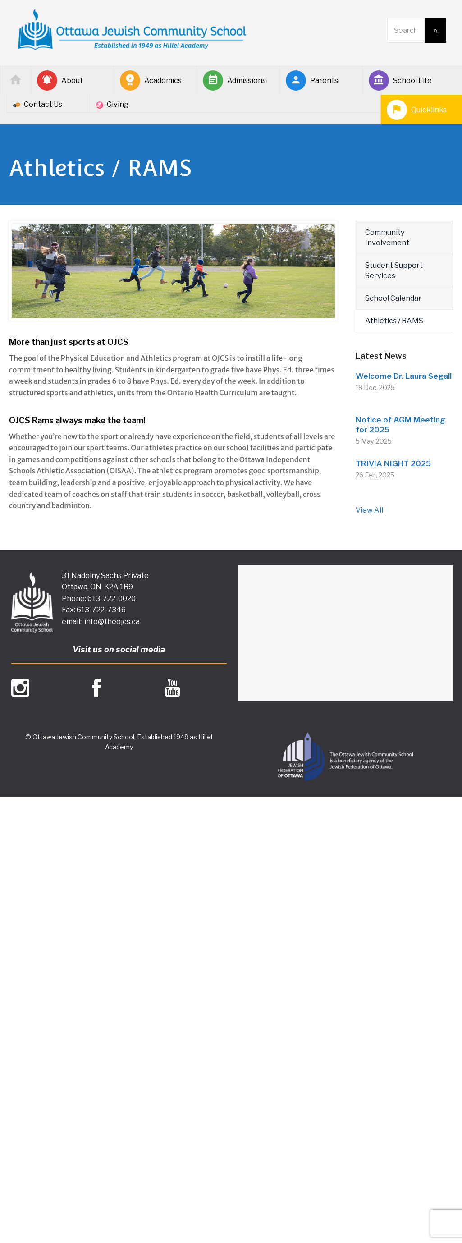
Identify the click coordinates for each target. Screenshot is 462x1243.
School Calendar (393, 298)
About (60, 80)
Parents (312, 80)
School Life (400, 80)
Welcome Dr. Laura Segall (404, 376)
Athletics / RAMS (394, 320)
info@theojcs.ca (112, 621)
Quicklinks (417, 110)
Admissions (234, 80)
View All (369, 510)
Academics (151, 80)
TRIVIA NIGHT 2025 (393, 463)
